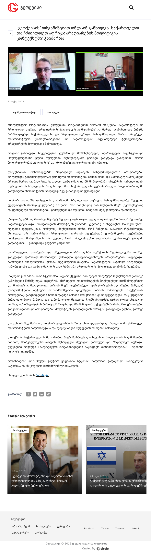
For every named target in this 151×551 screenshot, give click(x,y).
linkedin (135, 529)
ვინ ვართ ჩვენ (20, 526)
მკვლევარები (20, 532)
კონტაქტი (41, 532)
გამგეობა (63, 526)
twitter (105, 529)
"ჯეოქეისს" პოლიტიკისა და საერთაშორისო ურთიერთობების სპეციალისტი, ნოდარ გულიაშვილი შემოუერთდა (42, 480)
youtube (119, 529)
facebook (89, 529)
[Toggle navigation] (140, 7)
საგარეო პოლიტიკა (24, 112)
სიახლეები (53, 112)
